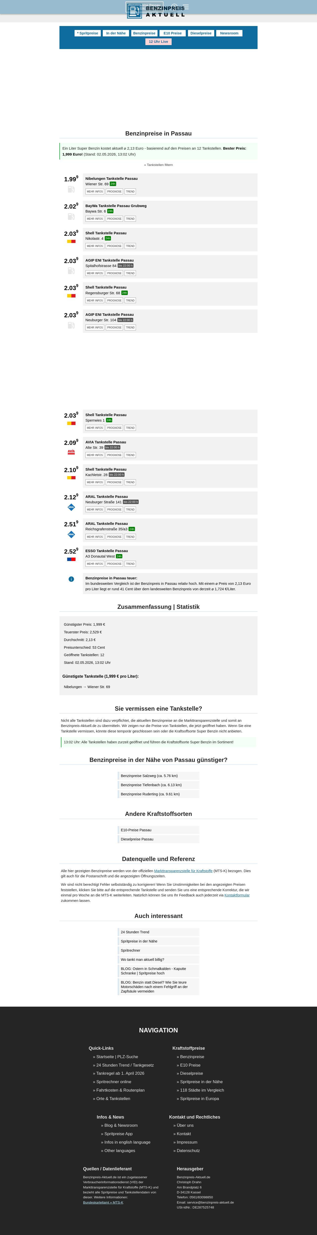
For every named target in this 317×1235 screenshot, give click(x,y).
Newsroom (229, 33)
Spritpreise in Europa (199, 1099)
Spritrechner (130, 950)
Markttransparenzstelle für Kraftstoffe (183, 871)
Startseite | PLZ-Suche (117, 1057)
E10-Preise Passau (136, 830)
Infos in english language (128, 1142)
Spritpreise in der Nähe (139, 941)
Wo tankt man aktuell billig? (142, 960)
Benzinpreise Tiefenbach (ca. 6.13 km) (151, 785)
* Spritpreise (87, 33)
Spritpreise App (119, 1134)
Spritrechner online (113, 1082)
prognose (114, 191)
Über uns (185, 1126)
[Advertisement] (158, 86)
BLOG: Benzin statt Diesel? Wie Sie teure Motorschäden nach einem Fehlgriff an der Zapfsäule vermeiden (154, 986)
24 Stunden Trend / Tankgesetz (125, 1065)
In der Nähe (116, 33)
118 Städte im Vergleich (202, 1090)
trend (130, 191)
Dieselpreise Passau (137, 839)
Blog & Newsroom (121, 1126)
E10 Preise (173, 33)
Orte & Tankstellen (113, 1099)
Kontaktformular (237, 895)
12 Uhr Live (158, 42)
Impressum (187, 1142)
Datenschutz (188, 1151)
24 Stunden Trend (135, 932)
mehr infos (95, 191)
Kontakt (184, 1134)
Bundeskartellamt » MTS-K (103, 1202)
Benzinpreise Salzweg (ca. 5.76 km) (149, 776)
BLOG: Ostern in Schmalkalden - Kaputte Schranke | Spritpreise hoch (153, 971)
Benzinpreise (144, 33)
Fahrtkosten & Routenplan (120, 1090)
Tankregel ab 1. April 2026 (120, 1074)
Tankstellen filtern (160, 165)
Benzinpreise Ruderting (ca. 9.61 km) (150, 794)
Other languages (120, 1151)
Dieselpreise (200, 33)
